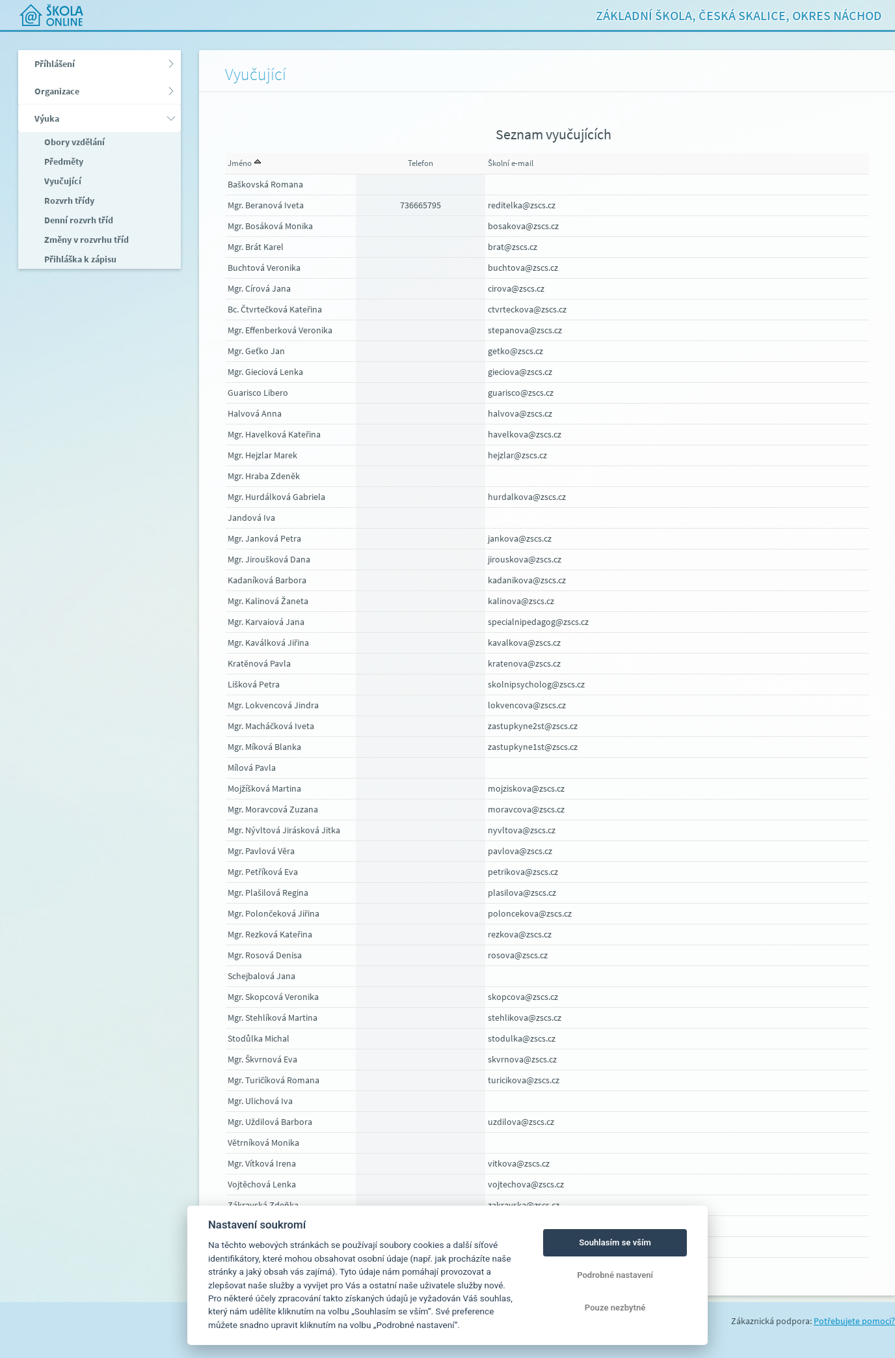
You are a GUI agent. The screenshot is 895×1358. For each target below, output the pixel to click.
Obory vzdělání (73, 142)
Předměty (62, 161)
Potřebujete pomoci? (854, 1321)
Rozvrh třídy (68, 200)
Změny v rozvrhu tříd (85, 239)
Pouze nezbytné (615, 1307)
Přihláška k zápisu (79, 259)
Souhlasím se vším (615, 1242)
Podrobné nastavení (615, 1275)
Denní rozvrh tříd (77, 220)
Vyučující (61, 181)
